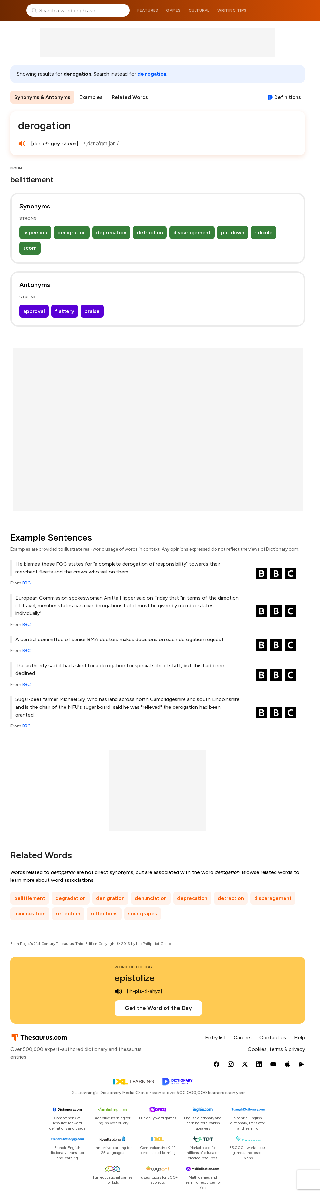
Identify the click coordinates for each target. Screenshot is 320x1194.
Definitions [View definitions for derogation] (287, 97)
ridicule (264, 232)
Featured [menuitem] (147, 10)
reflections (104, 913)
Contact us (272, 1038)
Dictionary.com (306, 10)
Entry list (215, 1038)
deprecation (111, 232)
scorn (30, 248)
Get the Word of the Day (158, 1008)
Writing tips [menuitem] (232, 10)
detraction (150, 232)
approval (34, 311)
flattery (64, 311)
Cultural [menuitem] (199, 10)
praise (92, 311)
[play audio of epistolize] (118, 991)
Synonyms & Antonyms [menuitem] (42, 97)
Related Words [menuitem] (130, 97)
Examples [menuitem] (91, 97)
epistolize (135, 977)
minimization (29, 913)
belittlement (29, 898)
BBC (26, 583)
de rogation (151, 74)
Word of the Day (134, 967)
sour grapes (142, 913)
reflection (68, 913)
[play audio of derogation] (22, 144)
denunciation (151, 898)
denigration (71, 232)
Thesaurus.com (14, 10)
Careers (243, 1038)
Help (299, 1038)
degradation (70, 898)
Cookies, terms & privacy (276, 1049)
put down (232, 232)
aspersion (35, 232)
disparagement (192, 232)
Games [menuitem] (173, 10)
